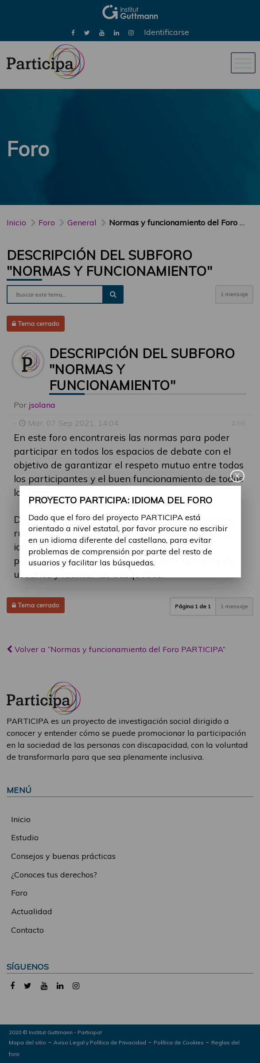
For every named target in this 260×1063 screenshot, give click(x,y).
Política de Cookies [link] (179, 1042)
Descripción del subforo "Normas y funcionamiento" (109, 263)
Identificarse (166, 32)
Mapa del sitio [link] (27, 1042)
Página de (193, 606)
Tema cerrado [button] (35, 324)
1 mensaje (234, 294)
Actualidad (31, 911)
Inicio (16, 222)
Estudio (25, 837)
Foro (19, 893)
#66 (238, 423)
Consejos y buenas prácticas (63, 856)
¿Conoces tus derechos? (54, 875)
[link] (73, 32)
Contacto (27, 930)
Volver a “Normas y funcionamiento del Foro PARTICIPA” (116, 649)
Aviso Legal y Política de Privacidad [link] (100, 1042)
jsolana (42, 405)
